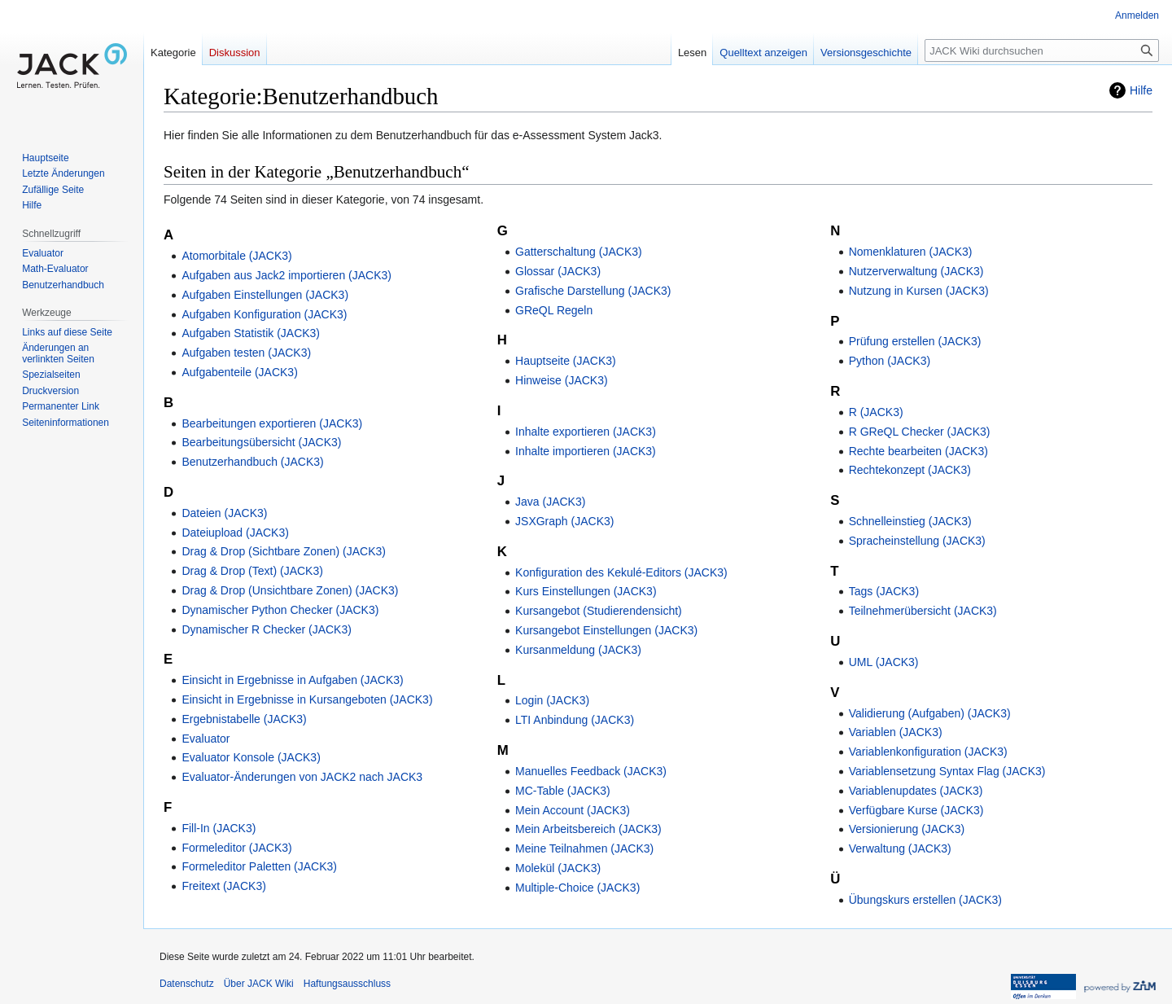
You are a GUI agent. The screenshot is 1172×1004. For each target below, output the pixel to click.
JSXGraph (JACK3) (564, 521)
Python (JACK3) (889, 360)
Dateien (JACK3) (224, 513)
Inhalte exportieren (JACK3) (585, 431)
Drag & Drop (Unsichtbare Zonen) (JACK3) (289, 590)
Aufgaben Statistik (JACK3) (250, 333)
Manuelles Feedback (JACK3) (591, 771)
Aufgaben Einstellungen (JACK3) (264, 294)
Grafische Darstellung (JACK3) (593, 290)
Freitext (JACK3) (223, 885)
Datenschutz (187, 983)
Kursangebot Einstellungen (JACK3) (606, 630)
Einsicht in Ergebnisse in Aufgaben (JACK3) (292, 679)
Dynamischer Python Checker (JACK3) (279, 609)
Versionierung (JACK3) (906, 828)
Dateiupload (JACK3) (235, 532)
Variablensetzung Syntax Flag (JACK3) (947, 771)
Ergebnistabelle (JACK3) (243, 719)
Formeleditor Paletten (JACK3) (259, 866)
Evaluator (205, 738)
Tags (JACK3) (884, 591)
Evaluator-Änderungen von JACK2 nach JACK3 (301, 776)
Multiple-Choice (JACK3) (577, 887)
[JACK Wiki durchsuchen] (1042, 50)
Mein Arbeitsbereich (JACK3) (588, 828)
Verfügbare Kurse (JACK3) (916, 810)
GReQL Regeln (554, 310)
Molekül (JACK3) (558, 868)
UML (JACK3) (884, 662)
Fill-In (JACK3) (218, 828)
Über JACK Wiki (259, 983)
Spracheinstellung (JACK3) (917, 540)
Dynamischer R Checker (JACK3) (266, 629)
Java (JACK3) (550, 501)
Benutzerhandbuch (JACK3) (252, 461)
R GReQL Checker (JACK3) (920, 431)
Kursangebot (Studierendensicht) (598, 610)
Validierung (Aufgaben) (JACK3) (930, 713)
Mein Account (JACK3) (572, 810)
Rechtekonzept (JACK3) (910, 469)
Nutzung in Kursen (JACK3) (919, 290)
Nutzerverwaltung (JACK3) (916, 271)
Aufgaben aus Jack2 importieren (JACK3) (286, 275)
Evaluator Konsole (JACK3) (250, 757)
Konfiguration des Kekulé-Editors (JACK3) (621, 572)
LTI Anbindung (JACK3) (574, 719)
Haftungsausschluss (347, 983)
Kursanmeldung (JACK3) (578, 649)
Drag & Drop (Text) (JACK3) (251, 570)
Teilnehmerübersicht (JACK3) (923, 610)
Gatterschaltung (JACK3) (578, 251)
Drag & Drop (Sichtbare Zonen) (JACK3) (283, 551)
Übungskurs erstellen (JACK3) (925, 899)
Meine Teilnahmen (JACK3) (584, 848)
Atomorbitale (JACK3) (236, 255)
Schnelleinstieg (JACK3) (910, 521)
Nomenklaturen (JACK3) (911, 251)
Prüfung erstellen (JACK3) (915, 341)
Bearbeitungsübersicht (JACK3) (261, 442)
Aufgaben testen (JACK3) (246, 352)
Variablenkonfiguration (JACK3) (928, 751)
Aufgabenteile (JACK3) (239, 372)
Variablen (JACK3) (895, 732)
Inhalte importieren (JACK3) (585, 451)
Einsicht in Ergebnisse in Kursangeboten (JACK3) (306, 699)
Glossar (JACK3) (558, 271)
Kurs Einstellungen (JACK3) (586, 591)
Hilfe (1141, 90)
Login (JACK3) (552, 700)
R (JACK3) (876, 412)
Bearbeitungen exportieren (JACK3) (271, 423)
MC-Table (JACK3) (562, 790)
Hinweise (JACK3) (561, 380)
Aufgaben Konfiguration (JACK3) (264, 314)
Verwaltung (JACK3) (900, 848)
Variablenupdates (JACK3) (916, 790)
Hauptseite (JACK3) (565, 360)
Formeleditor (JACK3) (236, 847)
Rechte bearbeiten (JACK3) (918, 451)
